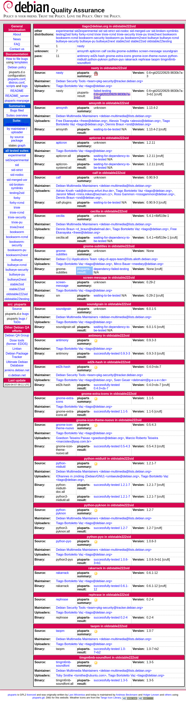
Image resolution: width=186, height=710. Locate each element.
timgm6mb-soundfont (63, 664)
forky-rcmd (17, 202)
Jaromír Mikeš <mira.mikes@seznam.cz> (84, 194)
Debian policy (17, 67)
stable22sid (17, 289)
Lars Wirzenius (77, 694)
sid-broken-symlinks (17, 186)
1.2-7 (123, 528)
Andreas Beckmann (127, 694)
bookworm (17, 232)
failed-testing (102, 90)
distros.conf (16, 82)
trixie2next (17, 227)
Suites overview (17, 115)
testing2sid (17, 192)
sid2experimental (17, 160)
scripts (10, 86)
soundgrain (170, 51)
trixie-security (17, 217)
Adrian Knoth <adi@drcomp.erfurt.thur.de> (85, 190)
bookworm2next (17, 255)
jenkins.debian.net (17, 370)
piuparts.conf (16, 79)
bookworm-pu (17, 250)
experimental (17, 155)
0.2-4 (123, 617)
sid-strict (17, 170)
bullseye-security (17, 269)
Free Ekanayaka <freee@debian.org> (81, 120)
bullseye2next (16, 279)
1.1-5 (123, 411)
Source (17, 308)
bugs (25, 313)
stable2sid (17, 284)
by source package (17, 138)
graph (21, 145)
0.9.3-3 (125, 353)
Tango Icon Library (110, 697)
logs (25, 86)
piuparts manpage (17, 100)
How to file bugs (17, 58)
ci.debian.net (17, 375)
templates (21, 62)
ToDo (17, 322)
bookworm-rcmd (17, 237)
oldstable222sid (16, 124)
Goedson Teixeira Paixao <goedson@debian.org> (90, 438)
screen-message (150, 51)
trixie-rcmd (17, 212)
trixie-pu (17, 222)
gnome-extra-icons (118, 56)
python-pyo (116, 59)
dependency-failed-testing (111, 269)
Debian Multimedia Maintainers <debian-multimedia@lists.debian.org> (103, 116)
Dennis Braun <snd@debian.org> (128, 124)
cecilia (111, 51)
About (17, 34)
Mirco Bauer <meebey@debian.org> (139, 264)
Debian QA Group (17, 335)
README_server (17, 95)
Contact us (17, 49)
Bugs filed (17, 110)
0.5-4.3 (125, 446)
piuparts (12, 694)
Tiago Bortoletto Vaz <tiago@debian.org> (84, 86)
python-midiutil (61, 465)
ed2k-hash (98, 56)
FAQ (17, 44)
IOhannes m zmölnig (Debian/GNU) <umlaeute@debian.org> (97, 476)
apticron (95, 51)
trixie (17, 207)
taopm (155, 59)
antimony (83, 56)
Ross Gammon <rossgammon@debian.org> (144, 194)
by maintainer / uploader (17, 130)
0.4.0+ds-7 (101, 388)
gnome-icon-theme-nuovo (149, 56)
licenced (31, 694)
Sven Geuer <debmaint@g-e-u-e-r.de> (140, 380)
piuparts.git (38, 697)
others (168, 694)
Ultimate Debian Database (17, 363)
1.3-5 (123, 680)
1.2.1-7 (125, 484)
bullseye (17, 260)
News (17, 39)
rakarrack (131, 59)
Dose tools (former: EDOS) (17, 342)
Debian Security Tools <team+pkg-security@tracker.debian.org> (99, 81)
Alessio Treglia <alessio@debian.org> (135, 120)
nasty (80, 46)
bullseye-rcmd (17, 265)
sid (17, 165)
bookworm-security (17, 243)
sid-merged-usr (17, 179)
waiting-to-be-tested (107, 129)
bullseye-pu (17, 274)
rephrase (144, 59)
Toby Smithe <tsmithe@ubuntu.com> (81, 675)
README (16, 90)
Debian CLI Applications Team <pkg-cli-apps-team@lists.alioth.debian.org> (107, 259)
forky (17, 198)
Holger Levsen (151, 694)
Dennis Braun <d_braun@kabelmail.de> (83, 229)
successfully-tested (107, 353)
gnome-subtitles (127, 51)
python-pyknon (98, 59)
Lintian (17, 348)
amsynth (83, 51)
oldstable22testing (17, 299)
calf (103, 51)
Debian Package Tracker (17, 355)
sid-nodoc (17, 174)
